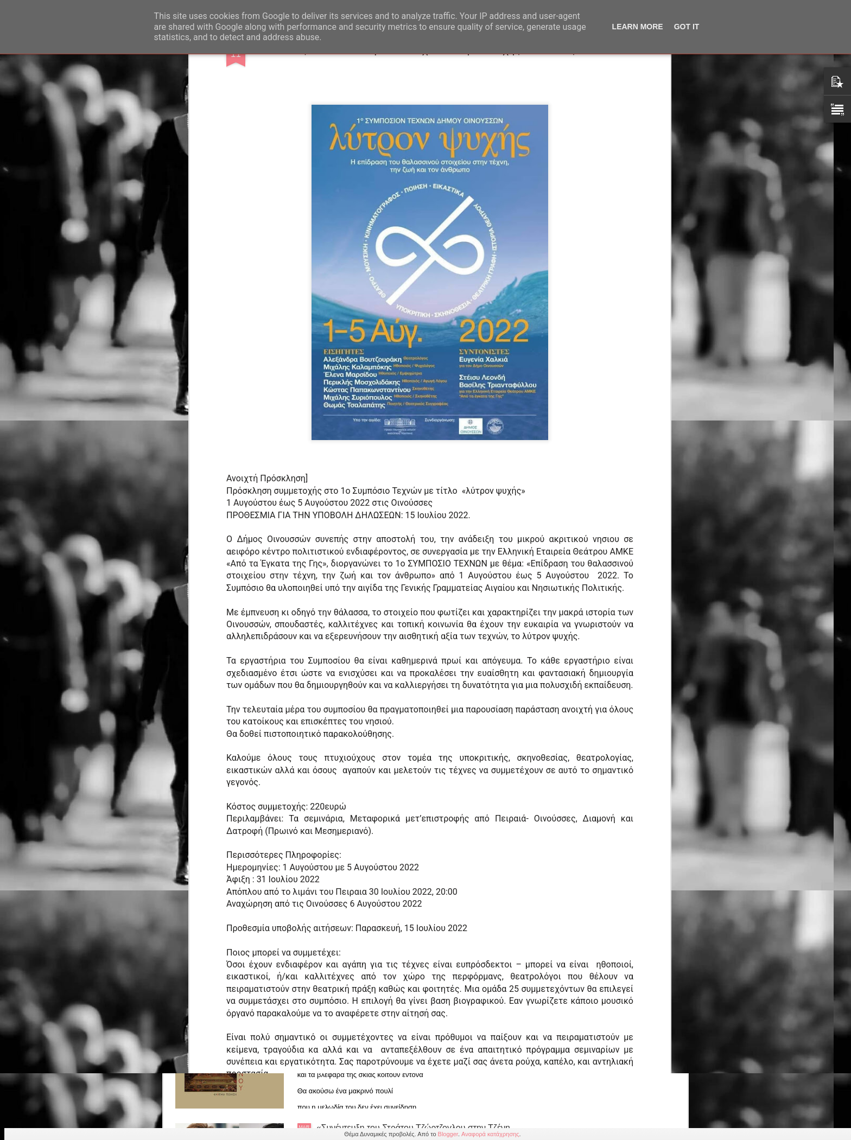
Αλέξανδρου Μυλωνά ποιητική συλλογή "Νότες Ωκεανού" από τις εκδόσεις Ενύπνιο (405, 1009)
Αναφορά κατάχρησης (490, 1134)
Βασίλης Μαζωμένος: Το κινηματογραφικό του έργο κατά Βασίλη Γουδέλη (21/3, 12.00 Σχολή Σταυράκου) (418, 886)
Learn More (637, 26)
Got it (687, 26)
